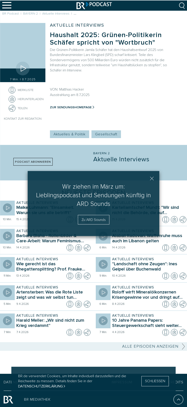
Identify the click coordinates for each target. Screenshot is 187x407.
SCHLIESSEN (155, 381)
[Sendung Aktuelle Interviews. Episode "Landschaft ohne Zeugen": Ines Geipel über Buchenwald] (148, 267)
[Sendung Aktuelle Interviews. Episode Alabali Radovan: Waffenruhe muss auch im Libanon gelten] (148, 239)
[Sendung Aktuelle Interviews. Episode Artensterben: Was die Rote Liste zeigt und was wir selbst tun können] (52, 295)
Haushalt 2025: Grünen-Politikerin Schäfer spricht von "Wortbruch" (106, 38)
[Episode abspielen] (22, 68)
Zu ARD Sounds (93, 219)
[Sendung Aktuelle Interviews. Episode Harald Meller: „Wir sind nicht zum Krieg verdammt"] (52, 323)
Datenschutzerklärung (40, 386)
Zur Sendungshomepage (71, 107)
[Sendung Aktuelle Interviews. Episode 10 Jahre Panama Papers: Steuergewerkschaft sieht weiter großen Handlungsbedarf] (148, 323)
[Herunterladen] (26, 99)
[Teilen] (12, 108)
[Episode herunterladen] (174, 219)
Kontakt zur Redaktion (23, 119)
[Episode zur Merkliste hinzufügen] (12, 90)
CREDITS (175, 381)
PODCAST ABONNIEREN (33, 162)
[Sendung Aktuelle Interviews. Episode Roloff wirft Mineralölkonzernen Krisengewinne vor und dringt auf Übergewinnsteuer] (148, 295)
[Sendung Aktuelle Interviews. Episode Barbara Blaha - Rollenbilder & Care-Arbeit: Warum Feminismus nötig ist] (52, 239)
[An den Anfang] (178, 398)
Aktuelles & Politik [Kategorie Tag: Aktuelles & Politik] (70, 134)
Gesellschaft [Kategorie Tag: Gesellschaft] (106, 134)
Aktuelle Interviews (77, 25)
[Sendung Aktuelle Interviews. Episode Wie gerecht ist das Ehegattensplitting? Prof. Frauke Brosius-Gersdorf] (52, 267)
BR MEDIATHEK (37, 398)
